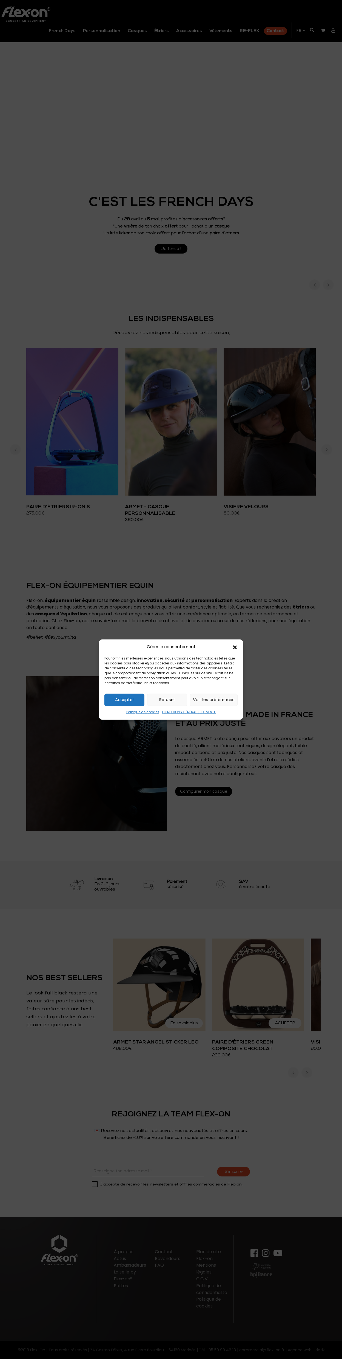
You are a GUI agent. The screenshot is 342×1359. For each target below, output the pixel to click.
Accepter (124, 700)
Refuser (167, 700)
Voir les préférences (214, 700)
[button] (235, 647)
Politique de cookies (142, 712)
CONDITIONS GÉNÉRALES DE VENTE (189, 712)
